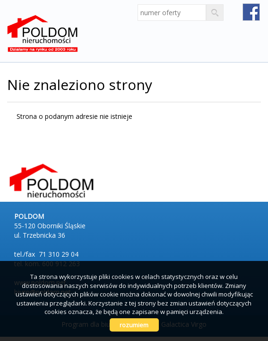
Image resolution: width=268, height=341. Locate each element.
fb (251, 12)
